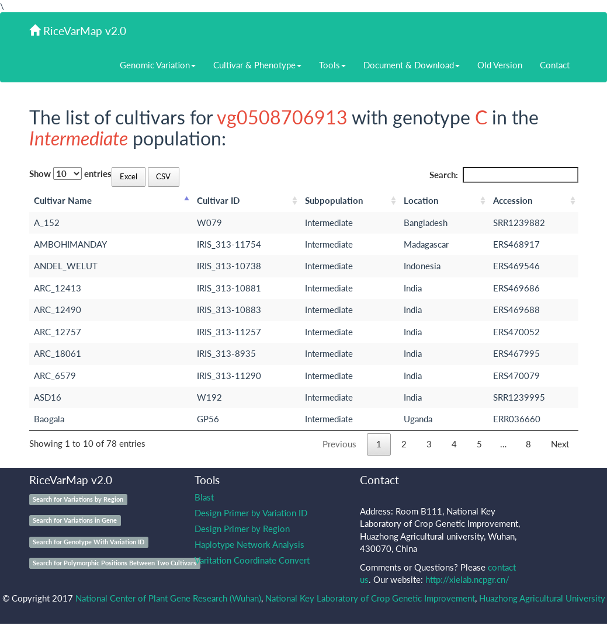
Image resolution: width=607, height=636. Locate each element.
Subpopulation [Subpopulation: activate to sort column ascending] (334, 200)
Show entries (70, 173)
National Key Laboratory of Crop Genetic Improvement (370, 598)
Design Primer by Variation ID (251, 513)
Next (560, 444)
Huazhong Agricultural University (542, 598)
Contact (555, 65)
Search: (503, 175)
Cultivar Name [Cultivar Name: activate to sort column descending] (63, 200)
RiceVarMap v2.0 (77, 30)
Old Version (499, 65)
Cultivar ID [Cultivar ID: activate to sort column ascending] (218, 200)
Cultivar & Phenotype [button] (257, 65)
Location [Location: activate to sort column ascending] (421, 200)
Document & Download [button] (411, 65)
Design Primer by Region (242, 528)
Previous (339, 444)
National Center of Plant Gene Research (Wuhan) (168, 598)
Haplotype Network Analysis (249, 544)
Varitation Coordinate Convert (252, 560)
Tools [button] (332, 65)
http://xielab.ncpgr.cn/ (467, 579)
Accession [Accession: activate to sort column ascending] (512, 200)
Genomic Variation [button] (158, 65)
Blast (204, 497)
